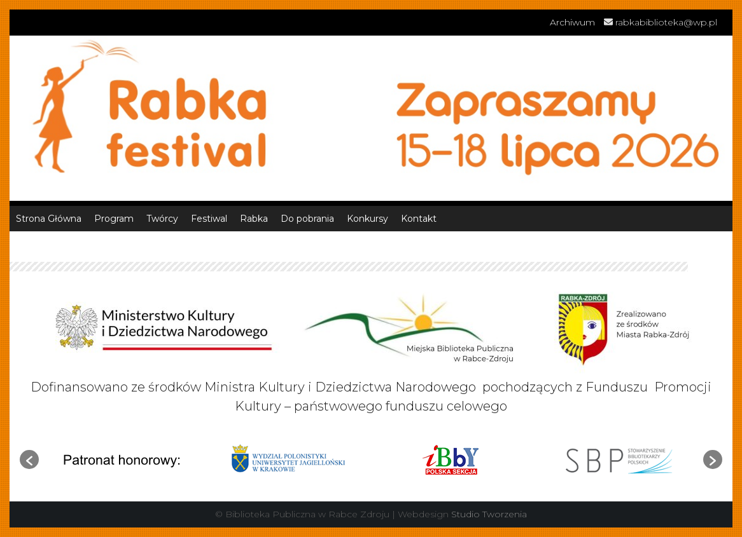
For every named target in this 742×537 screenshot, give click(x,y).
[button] (29, 459)
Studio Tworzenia (489, 514)
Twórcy (162, 218)
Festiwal (209, 218)
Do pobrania (307, 218)
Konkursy (367, 218)
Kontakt (419, 218)
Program (114, 218)
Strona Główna (48, 218)
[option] (122, 459)
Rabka (254, 218)
